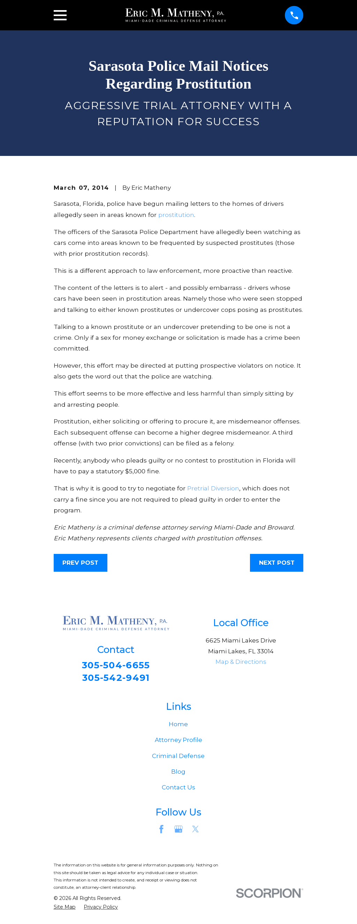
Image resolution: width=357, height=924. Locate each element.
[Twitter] (195, 830)
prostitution (176, 214)
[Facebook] (161, 830)
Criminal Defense (178, 757)
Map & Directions (240, 661)
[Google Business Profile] (178, 830)
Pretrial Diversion (213, 488)
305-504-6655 (116, 665)
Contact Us (178, 788)
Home (178, 725)
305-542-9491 (116, 678)
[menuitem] (65, 908)
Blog (178, 772)
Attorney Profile (178, 741)
